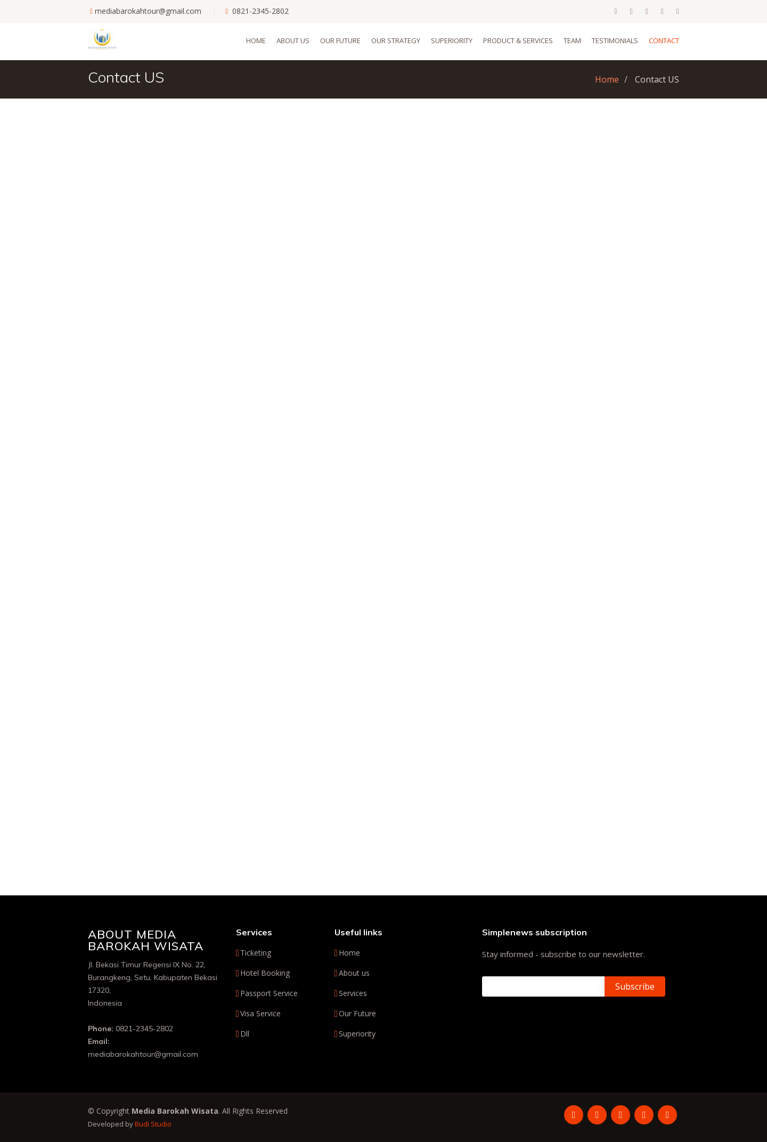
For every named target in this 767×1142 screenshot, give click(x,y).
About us (292, 40)
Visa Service (260, 1013)
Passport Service (269, 993)
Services (353, 993)
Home (256, 40)
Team (572, 40)
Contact (664, 40)
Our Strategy (395, 40)
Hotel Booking (265, 973)
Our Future (340, 40)
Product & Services (518, 40)
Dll (244, 1034)
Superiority (451, 40)
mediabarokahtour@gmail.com (148, 11)
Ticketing (255, 953)
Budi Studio (153, 1124)
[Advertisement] (383, 788)
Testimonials (615, 40)
